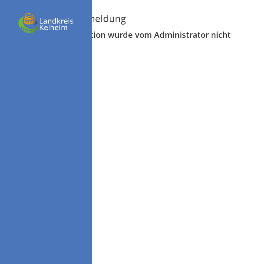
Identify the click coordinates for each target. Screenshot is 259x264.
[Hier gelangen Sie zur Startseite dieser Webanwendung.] (46, 23)
